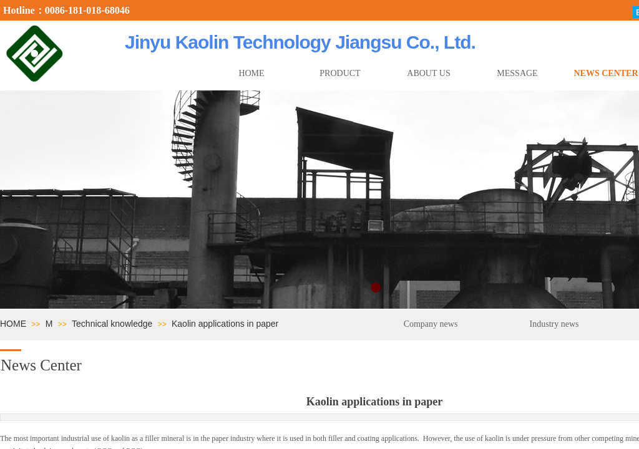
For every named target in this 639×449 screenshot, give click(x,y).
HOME (13, 324)
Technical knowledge (112, 324)
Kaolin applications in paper (225, 324)
